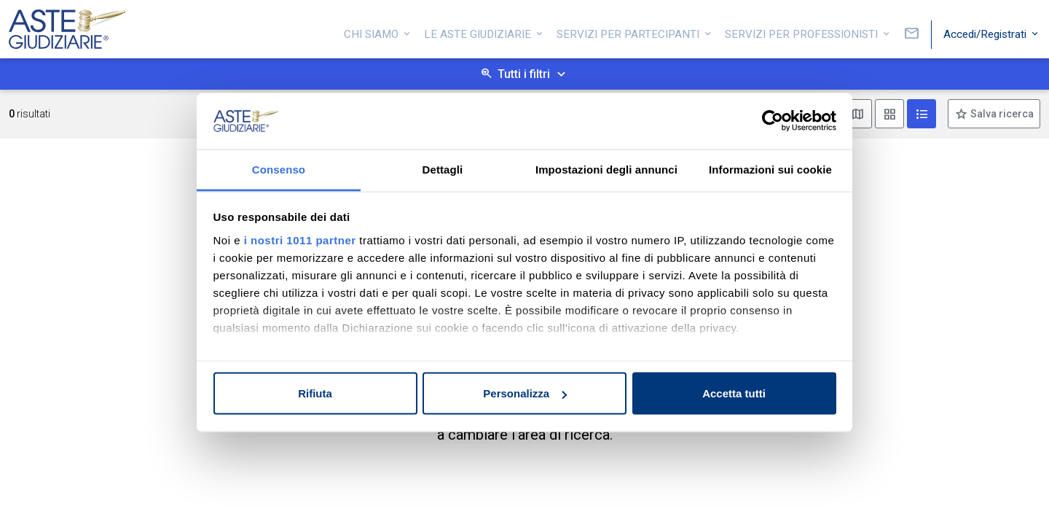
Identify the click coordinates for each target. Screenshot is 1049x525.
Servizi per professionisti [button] (803, 31)
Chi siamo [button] (372, 31)
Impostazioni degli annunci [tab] (606, 169)
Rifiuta (315, 393)
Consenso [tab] (278, 169)
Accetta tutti (734, 393)
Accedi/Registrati (986, 31)
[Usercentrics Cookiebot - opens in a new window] (772, 121)
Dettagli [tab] (443, 169)
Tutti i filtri (524, 74)
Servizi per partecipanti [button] (629, 31)
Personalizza (525, 393)
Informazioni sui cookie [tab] (770, 169)
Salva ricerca (1001, 114)
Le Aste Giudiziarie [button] (479, 31)
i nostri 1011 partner (300, 239)
